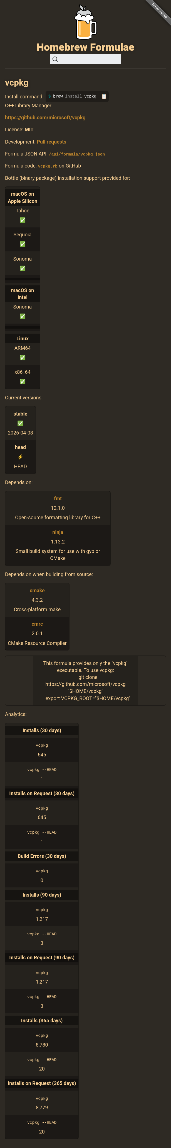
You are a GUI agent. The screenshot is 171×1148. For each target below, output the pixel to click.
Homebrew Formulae (86, 47)
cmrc (37, 624)
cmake (37, 590)
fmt (58, 498)
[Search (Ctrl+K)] (85, 59)
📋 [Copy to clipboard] (104, 96)
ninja (57, 532)
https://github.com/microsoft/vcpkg (45, 117)
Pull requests (51, 142)
